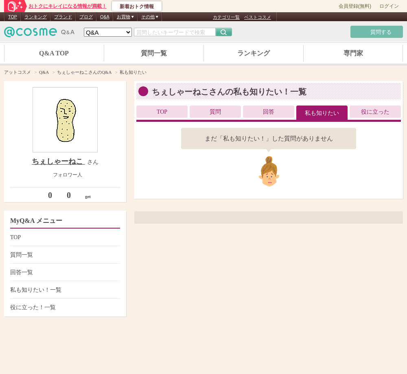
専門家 (353, 53)
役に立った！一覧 (64, 307)
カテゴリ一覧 (226, 17)
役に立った (375, 112)
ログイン (389, 6)
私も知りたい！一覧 (64, 290)
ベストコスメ (257, 17)
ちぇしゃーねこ (58, 161)
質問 (215, 112)
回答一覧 (64, 272)
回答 (268, 112)
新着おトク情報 (137, 6)
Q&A (104, 16)
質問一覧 (154, 53)
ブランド (63, 16)
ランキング (35, 16)
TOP (12, 16)
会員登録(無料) (355, 6)
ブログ (86, 16)
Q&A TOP (54, 53)
